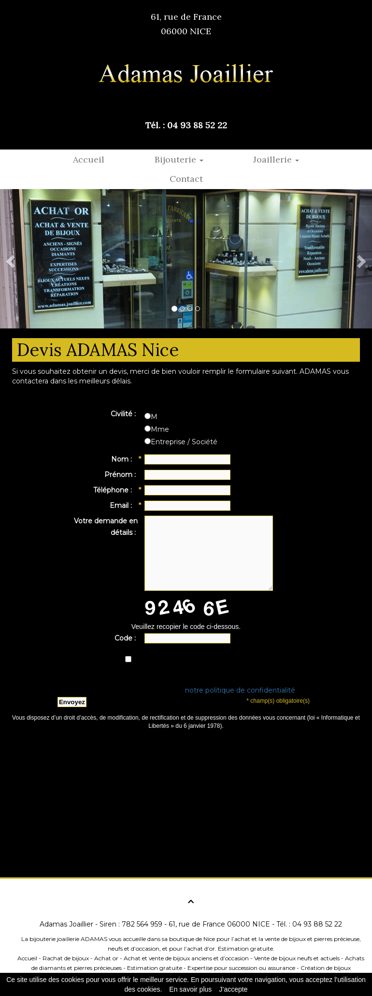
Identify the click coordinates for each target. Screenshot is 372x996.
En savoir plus (190, 989)
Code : (126, 638)
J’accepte (233, 989)
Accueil (88, 159)
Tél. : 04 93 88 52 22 (186, 125)
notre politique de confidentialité (240, 690)
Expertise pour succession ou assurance (241, 967)
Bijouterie (179, 159)
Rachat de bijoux (66, 958)
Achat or (106, 958)
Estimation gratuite (154, 967)
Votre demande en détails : (106, 527)
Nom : (124, 459)
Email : (124, 506)
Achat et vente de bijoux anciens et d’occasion (186, 958)
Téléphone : (115, 490)
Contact (186, 178)
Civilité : (124, 413)
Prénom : (121, 474)
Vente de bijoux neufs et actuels (297, 958)
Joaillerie (276, 159)
